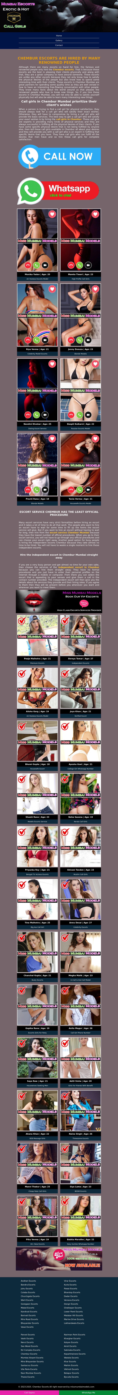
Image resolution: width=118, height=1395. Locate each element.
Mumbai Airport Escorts (32, 1358)
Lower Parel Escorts (73, 1312)
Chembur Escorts (29, 1354)
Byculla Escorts (71, 1377)
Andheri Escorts (28, 1281)
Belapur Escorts (71, 1373)
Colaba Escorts (28, 1292)
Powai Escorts (70, 1288)
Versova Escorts (71, 1300)
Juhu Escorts (27, 1288)
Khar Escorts (70, 1361)
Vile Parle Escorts (29, 1369)
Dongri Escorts (71, 1304)
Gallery (59, 40)
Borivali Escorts (28, 1315)
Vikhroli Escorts (71, 1369)
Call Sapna (29, 1393)
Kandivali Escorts (29, 1312)
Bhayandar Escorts (30, 1323)
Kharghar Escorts (72, 1338)
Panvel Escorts (28, 1335)
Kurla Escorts (70, 1285)
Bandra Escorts (28, 1285)
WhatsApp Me (88, 1393)
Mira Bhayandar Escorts (32, 1361)
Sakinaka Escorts (72, 1350)
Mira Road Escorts (29, 1319)
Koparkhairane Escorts (75, 1354)
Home (59, 36)
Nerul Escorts (27, 1342)
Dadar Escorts (70, 1296)
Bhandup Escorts (72, 1292)
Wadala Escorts (71, 1358)
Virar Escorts (70, 1281)
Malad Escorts (27, 1308)
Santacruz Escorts (29, 1365)
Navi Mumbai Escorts (31, 1373)
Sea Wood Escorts (29, 1346)
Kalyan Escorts (71, 1342)
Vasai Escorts (27, 1327)
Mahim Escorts (71, 1365)
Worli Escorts (27, 1300)
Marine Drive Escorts (74, 1319)
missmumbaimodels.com (82, 1387)
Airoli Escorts (70, 1346)
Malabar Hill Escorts (73, 1315)
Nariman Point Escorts (74, 1335)
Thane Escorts (27, 1377)
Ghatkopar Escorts (73, 1308)
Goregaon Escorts (29, 1304)
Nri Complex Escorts (30, 1350)
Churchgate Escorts (30, 1296)
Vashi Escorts (27, 1338)
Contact (59, 45)
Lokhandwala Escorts (74, 1323)
